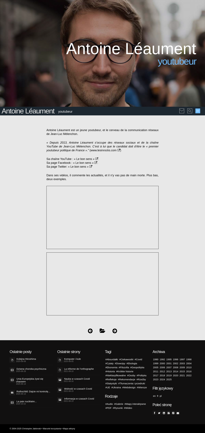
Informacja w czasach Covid (79, 398)
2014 (175, 371)
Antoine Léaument (28, 111)
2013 (169, 371)
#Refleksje (111, 379)
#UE (107, 387)
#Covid (138, 359)
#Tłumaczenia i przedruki (131, 383)
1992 (162, 359)
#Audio (109, 404)
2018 (162, 375)
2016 (188, 371)
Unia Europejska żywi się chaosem (29, 380)
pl (161, 396)
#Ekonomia (111, 367)
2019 (169, 375)
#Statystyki (111, 383)
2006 (162, 367)
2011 (155, 371)
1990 (155, 359)
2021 (182, 375)
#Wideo (128, 408)
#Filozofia (124, 367)
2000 (162, 363)
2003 (182, 363)
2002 (175, 363)
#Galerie (118, 404)
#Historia (110, 371)
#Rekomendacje (126, 379)
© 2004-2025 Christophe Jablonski (25, 428)
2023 (155, 379)
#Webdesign (128, 387)
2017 (155, 375)
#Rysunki (118, 408)
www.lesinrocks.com (105, 150)
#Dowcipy (120, 363)
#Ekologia (132, 363)
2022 (188, 375)
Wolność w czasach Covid (78, 388)
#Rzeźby (141, 379)
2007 (169, 367)
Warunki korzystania (52, 428)
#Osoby (131, 375)
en (154, 396)
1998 (188, 359)
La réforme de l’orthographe (79, 368)
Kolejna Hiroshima (26, 359)
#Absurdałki (111, 359)
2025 (169, 379)
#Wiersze (142, 387)
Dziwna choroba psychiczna (31, 368)
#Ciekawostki (126, 359)
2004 (188, 363)
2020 (175, 375)
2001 (169, 363)
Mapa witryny (69, 428)
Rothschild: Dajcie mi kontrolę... (33, 391)
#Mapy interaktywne (135, 404)
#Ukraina (116, 387)
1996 (175, 359)
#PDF (108, 408)
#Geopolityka (137, 367)
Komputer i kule (72, 359)
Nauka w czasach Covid (77, 378)
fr (157, 396)
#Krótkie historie (124, 371)
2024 (162, 379)
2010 (188, 367)
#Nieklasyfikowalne (115, 375)
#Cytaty (109, 363)
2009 (182, 367)
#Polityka (141, 375)
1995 (169, 359)
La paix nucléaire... (26, 401)
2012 (162, 371)
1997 (182, 359)
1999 (155, 363)
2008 (175, 367)
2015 (182, 371)
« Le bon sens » (86, 159)
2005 (155, 367)
